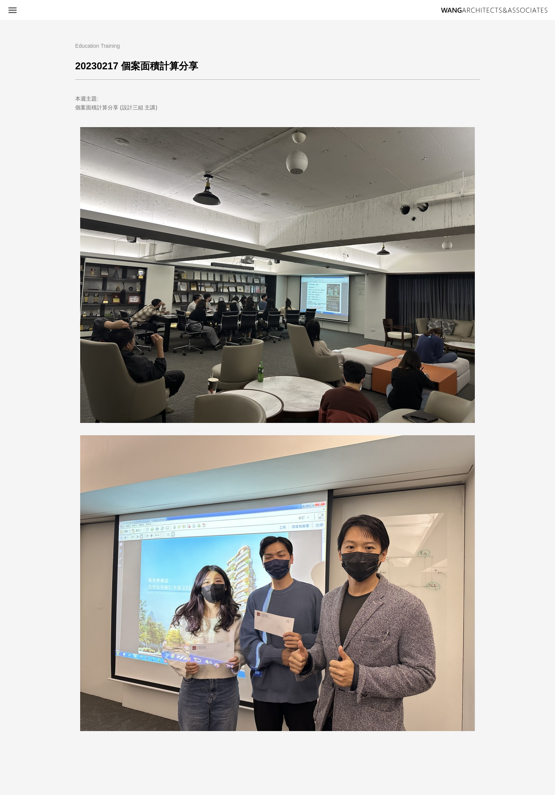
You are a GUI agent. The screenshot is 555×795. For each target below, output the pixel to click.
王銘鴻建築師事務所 (494, 10)
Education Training (97, 46)
